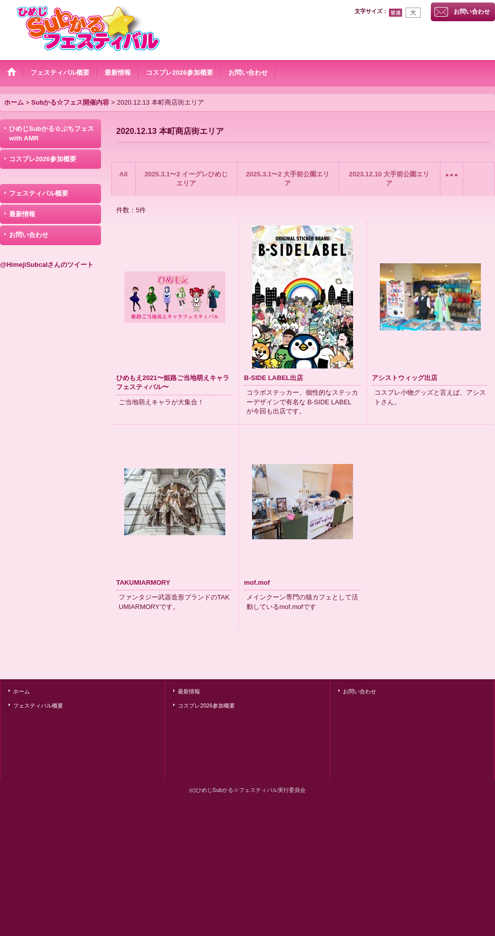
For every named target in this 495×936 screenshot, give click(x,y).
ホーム (21, 691)
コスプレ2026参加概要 (42, 159)
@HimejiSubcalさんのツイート (46, 264)
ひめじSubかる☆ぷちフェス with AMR (51, 133)
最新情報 (22, 214)
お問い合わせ (472, 11)
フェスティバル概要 (38, 193)
